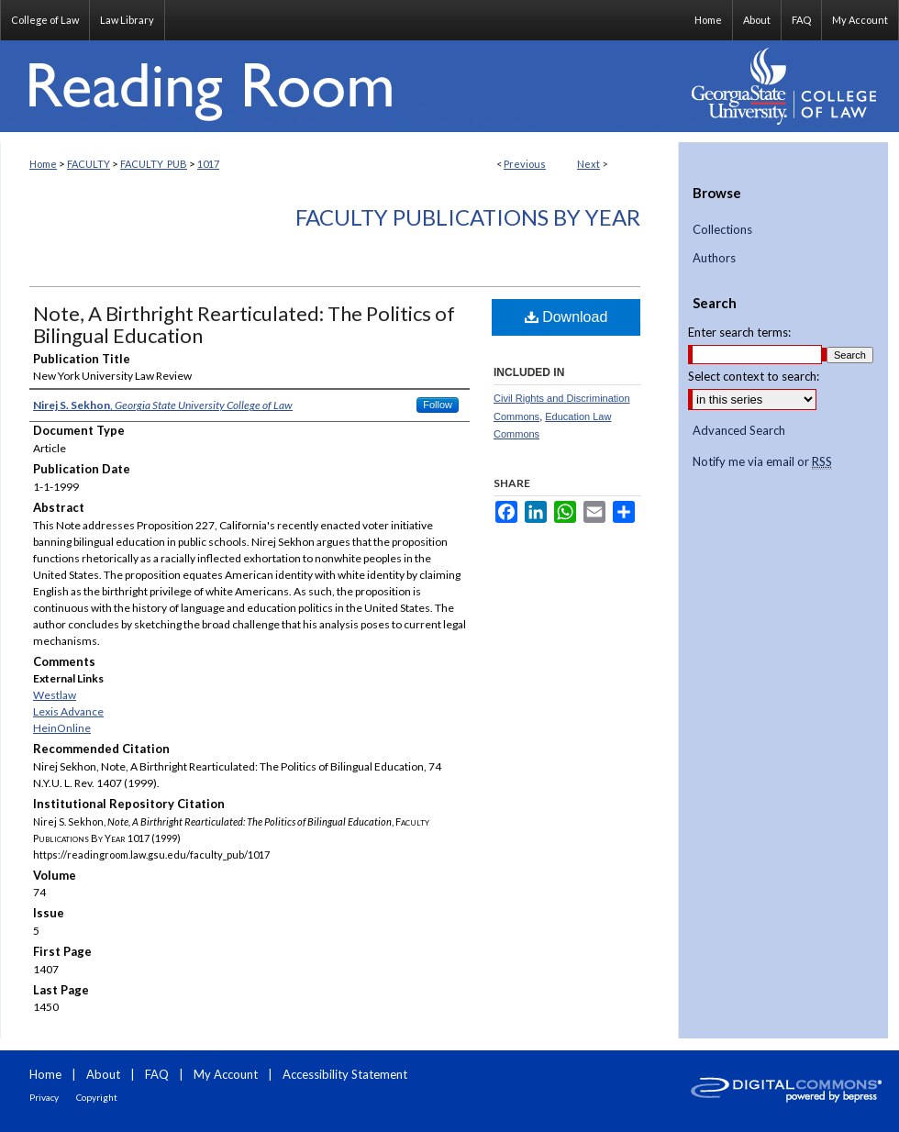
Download (566, 317)
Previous (525, 164)
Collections (722, 230)
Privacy (44, 1097)
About (103, 1074)
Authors (714, 258)
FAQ (157, 1074)
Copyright (96, 1097)
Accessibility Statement (345, 1074)
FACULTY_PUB (153, 164)
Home (43, 164)
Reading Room (339, 86)
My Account (226, 1074)
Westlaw (54, 695)
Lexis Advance (68, 711)
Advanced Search (739, 430)
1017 (208, 164)
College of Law (45, 20)
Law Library (127, 20)
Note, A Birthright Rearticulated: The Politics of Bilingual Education (244, 324)
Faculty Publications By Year (467, 217)
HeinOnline (62, 728)
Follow (437, 404)
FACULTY (88, 164)
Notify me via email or (762, 462)
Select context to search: (753, 376)
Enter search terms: (739, 332)
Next (588, 164)
